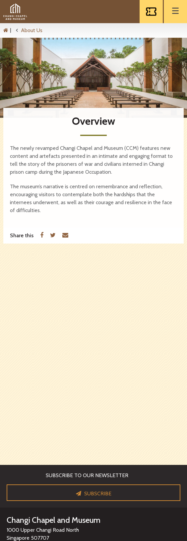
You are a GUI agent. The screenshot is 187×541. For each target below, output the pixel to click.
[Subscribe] (93, 492)
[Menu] (175, 11)
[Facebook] (42, 236)
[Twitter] (53, 236)
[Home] (9, 30)
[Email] (65, 236)
